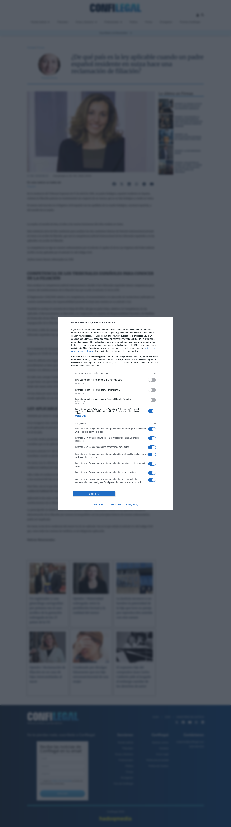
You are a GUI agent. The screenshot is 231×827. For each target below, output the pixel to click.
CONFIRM (94, 494)
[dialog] (115, 413)
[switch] (152, 380)
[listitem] (115, 373)
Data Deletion (99, 504)
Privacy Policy (132, 504)
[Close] (166, 323)
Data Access (115, 504)
